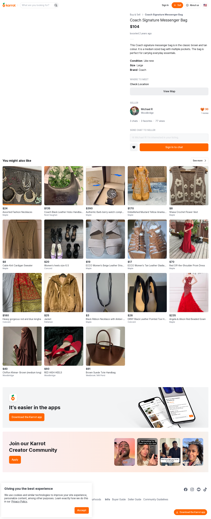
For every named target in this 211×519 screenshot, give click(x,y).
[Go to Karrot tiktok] (205, 489)
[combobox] (37, 5)
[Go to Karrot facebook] (186, 489)
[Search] (56, 5)
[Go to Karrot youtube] (199, 489)
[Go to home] (9, 5)
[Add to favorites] (134, 147)
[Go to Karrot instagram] (192, 489)
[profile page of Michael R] (134, 110)
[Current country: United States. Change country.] (205, 5)
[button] (199, 161)
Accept (83, 502)
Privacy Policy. (43, 493)
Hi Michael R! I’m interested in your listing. (169, 137)
